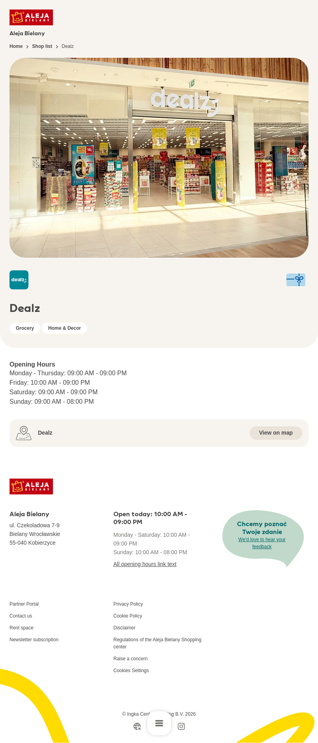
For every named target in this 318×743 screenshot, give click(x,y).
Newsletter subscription (33, 639)
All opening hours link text (145, 564)
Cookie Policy (127, 616)
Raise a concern (130, 658)
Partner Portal (24, 604)
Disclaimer (124, 628)
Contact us (20, 616)
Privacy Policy (128, 604)
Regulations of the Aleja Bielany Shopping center (157, 643)
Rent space (21, 628)
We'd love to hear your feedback (261, 543)
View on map (276, 432)
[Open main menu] (159, 723)
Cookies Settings (131, 670)
